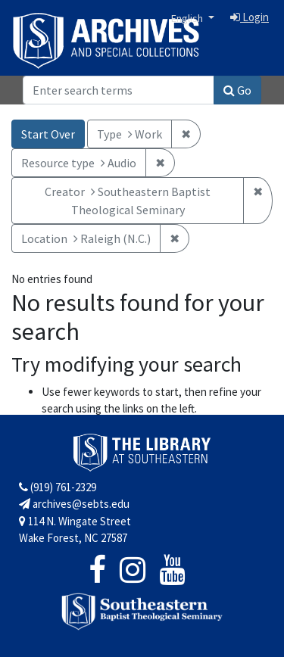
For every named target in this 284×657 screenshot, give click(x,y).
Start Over (48, 134)
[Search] (118, 90)
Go (237, 90)
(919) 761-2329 (57, 487)
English (188, 18)
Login (249, 17)
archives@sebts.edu (74, 504)
